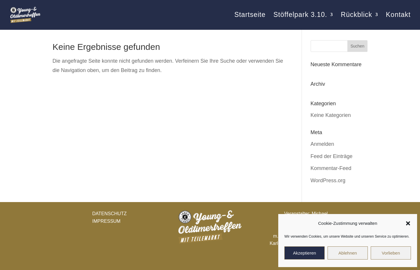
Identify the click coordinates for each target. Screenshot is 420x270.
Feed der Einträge (332, 156)
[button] (408, 223)
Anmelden (322, 144)
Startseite (249, 16)
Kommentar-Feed (331, 168)
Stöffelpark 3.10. (300, 16)
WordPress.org (328, 180)
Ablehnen (347, 252)
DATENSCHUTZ (109, 213)
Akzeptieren (304, 252)
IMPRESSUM (106, 221)
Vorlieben (391, 252)
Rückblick (356, 16)
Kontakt (398, 16)
